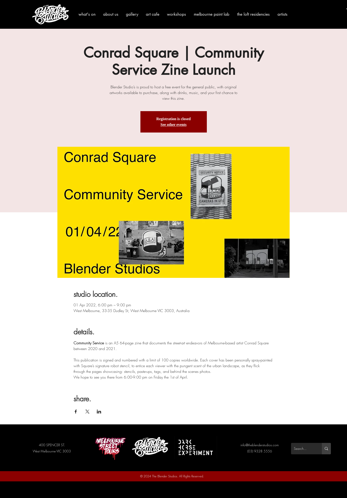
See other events (174, 125)
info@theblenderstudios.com (260, 445)
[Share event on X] (87, 411)
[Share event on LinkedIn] (99, 411)
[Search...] (303, 448)
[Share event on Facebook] (76, 411)
